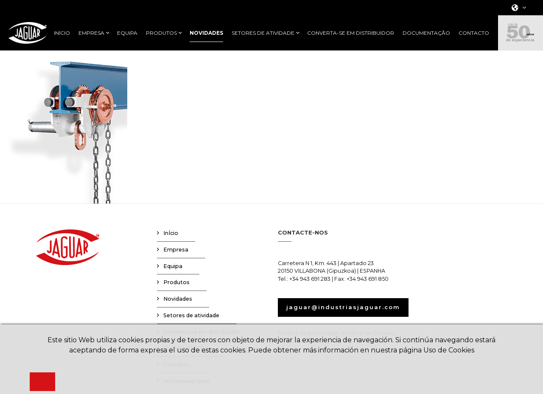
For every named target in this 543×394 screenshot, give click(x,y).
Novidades (177, 299)
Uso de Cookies (448, 350)
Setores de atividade (191, 315)
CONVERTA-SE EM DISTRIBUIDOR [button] (350, 33)
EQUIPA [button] (127, 33)
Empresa (175, 249)
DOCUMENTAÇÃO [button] (426, 33)
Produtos (176, 282)
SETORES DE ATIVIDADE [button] (263, 33)
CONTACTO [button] (474, 33)
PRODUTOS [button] (161, 33)
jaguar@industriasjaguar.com (343, 307)
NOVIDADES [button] (206, 33)
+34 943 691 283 (309, 279)
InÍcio (170, 233)
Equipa (172, 266)
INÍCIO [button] (62, 33)
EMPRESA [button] (91, 33)
